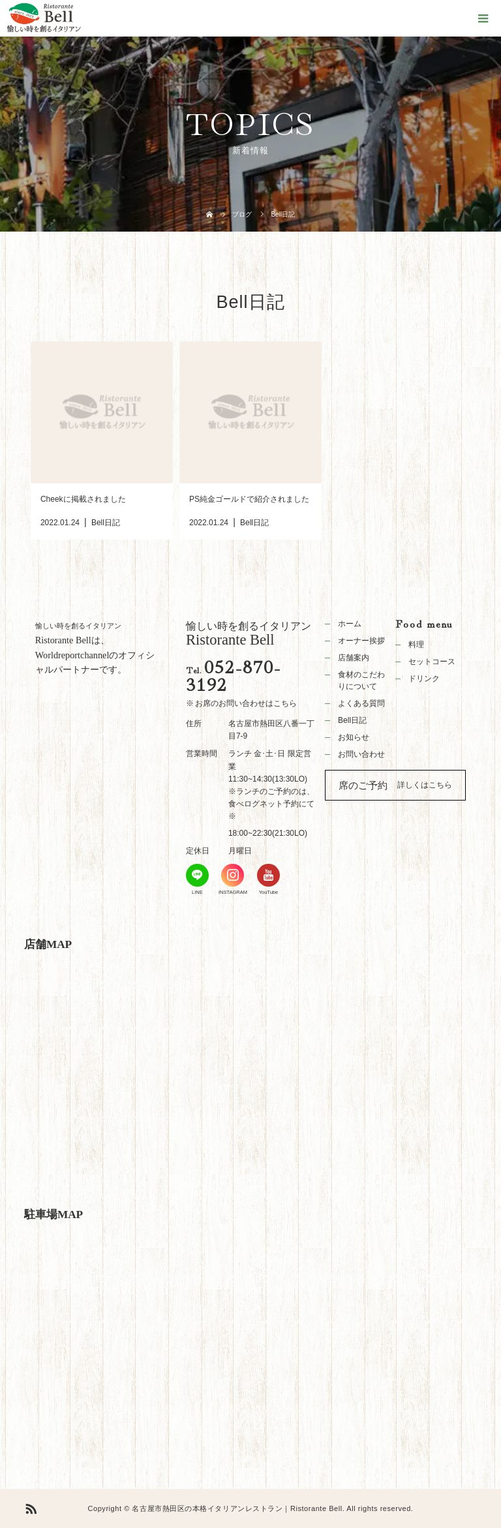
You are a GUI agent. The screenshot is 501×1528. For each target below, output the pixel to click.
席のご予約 (363, 785)
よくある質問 (361, 703)
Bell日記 (352, 720)
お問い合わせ (361, 754)
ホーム (349, 623)
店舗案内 (353, 657)
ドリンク (424, 678)
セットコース (431, 661)
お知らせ (353, 737)
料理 (416, 644)
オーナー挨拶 (361, 640)
